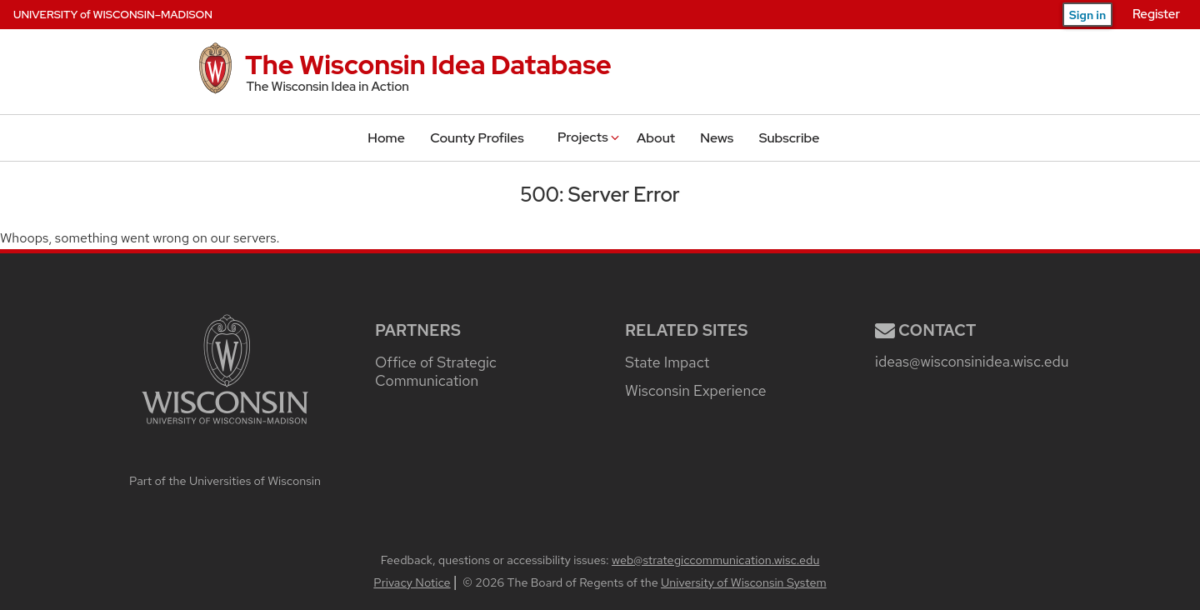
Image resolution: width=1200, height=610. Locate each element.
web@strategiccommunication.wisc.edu (715, 560)
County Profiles (476, 138)
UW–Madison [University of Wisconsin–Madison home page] (112, 14)
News (716, 138)
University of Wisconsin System (744, 582)
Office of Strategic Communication (436, 371)
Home (386, 138)
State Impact (667, 362)
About (656, 138)
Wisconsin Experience (696, 390)
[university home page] (225, 459)
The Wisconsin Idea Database (428, 64)
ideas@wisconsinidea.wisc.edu (971, 361)
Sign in (1088, 15)
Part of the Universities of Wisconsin (225, 480)
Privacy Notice (411, 582)
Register (1156, 14)
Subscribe (789, 138)
